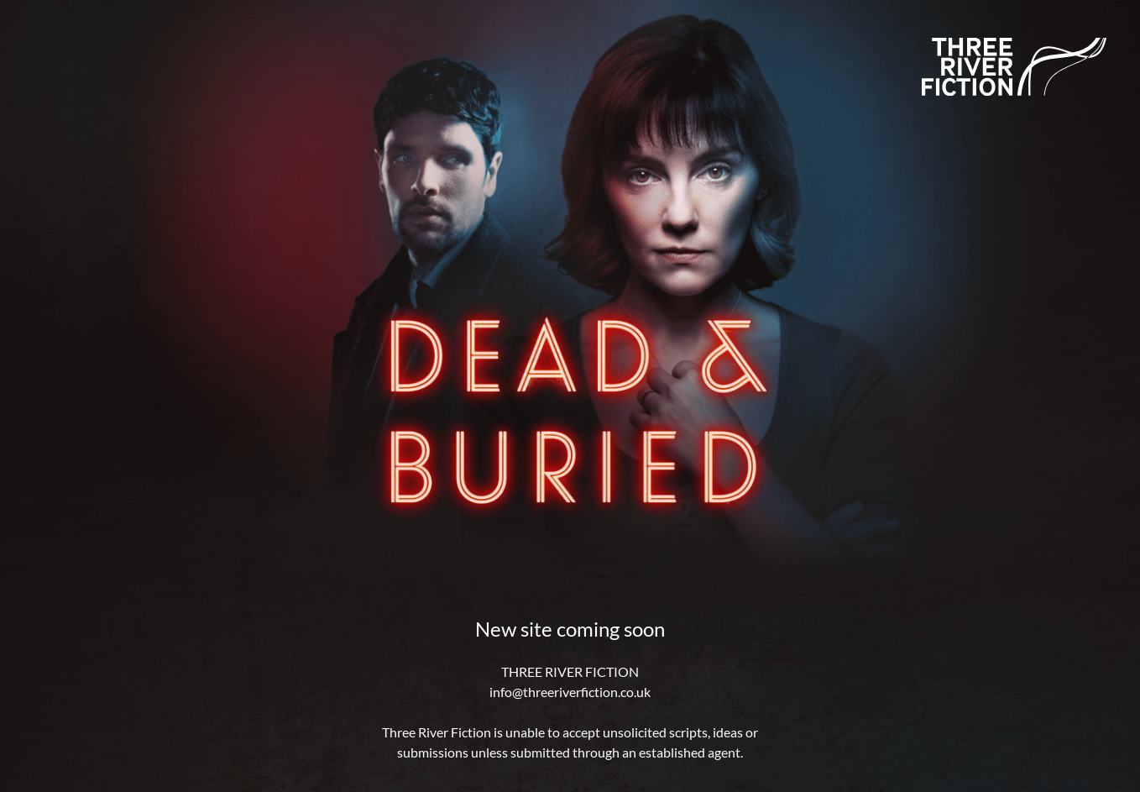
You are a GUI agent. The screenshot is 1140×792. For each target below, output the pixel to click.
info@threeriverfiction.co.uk (570, 692)
